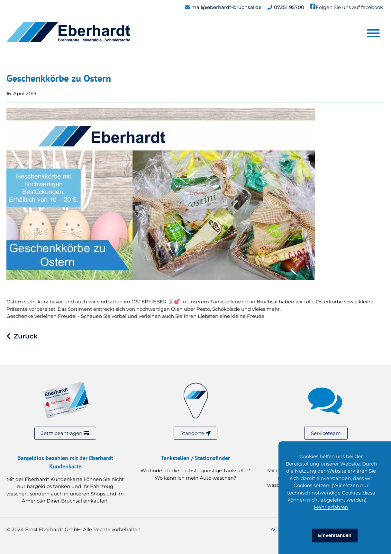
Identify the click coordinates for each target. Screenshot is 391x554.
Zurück (26, 336)
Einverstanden (334, 535)
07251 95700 (289, 7)
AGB (276, 529)
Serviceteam (326, 433)
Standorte (192, 433)
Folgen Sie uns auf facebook (349, 7)
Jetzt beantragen (61, 433)
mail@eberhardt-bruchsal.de (226, 7)
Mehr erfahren (331, 507)
